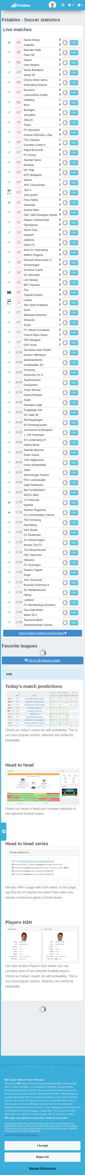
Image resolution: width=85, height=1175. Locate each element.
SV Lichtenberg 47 (35, 440)
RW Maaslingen (33, 420)
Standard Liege (33, 405)
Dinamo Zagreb (33, 570)
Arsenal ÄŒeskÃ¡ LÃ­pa (38, 135)
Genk (27, 310)
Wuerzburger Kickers (36, 475)
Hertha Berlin (31, 445)
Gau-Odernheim (33, 610)
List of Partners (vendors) (21, 1135)
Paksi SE (29, 55)
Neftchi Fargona (33, 255)
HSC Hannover (33, 555)
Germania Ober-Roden (37, 350)
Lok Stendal (31, 280)
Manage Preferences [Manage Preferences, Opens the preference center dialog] (42, 1168)
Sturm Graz (30, 230)
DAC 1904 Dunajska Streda (40, 215)
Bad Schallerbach (34, 490)
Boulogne (29, 110)
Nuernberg (30, 525)
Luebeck (29, 600)
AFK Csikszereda (34, 185)
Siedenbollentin (33, 360)
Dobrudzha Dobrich (35, 85)
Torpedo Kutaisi (33, 295)
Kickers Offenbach (35, 355)
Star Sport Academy (36, 305)
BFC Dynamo (32, 285)
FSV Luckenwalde (35, 480)
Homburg (29, 370)
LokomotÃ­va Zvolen (36, 95)
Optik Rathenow (33, 485)
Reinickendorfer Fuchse (38, 625)
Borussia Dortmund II (36, 585)
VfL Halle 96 (31, 415)
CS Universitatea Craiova (39, 515)
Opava (28, 60)
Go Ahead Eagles (34, 540)
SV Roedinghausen (35, 425)
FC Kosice (30, 155)
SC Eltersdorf (32, 275)
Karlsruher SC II (33, 375)
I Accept (42, 1145)
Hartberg (29, 100)
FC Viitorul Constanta (36, 330)
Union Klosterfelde (35, 465)
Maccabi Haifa (32, 50)
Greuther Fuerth (33, 270)
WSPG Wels (31, 495)
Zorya (27, 325)
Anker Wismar (32, 390)
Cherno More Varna (35, 80)
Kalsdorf (29, 235)
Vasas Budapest (33, 70)
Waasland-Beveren (35, 315)
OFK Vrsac (30, 345)
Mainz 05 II (30, 615)
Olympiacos (31, 225)
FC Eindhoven (32, 535)
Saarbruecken (32, 380)
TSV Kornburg (32, 520)
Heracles (29, 560)
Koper (27, 575)
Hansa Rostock (33, 395)
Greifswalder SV (33, 365)
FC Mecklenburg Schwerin (40, 605)
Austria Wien (31, 210)
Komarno (29, 90)
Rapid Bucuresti (33, 150)
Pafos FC (29, 245)
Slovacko (29, 320)
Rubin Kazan (31, 455)
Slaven (28, 180)
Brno (26, 105)
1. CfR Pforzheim (34, 435)
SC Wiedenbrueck (35, 590)
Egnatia (28, 505)
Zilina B (28, 120)
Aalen (27, 470)
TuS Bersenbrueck (35, 550)
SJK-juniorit (30, 195)
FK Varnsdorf (31, 130)
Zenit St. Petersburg (36, 250)
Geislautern (30, 385)
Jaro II (27, 190)
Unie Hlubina (31, 65)
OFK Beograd (32, 340)
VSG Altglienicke (34, 460)
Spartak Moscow (34, 450)
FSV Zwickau (32, 140)
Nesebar (29, 165)
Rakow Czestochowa (36, 220)
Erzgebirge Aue (33, 410)
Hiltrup (28, 595)
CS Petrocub (31, 500)
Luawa (28, 300)
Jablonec (29, 240)
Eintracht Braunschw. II (37, 260)
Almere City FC (33, 545)
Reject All (42, 1157)
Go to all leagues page (42, 660)
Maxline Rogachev (35, 510)
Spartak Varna (32, 160)
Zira (26, 290)
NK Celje (29, 170)
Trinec (27, 125)
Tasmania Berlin (33, 620)
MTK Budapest (32, 175)
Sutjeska (29, 45)
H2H (74, 42)
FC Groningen (32, 565)
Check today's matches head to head (42, 633)
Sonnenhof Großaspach (38, 430)
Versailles (29, 115)
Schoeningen (31, 265)
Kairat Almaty (32, 40)
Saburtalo (29, 205)
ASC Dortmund (33, 580)
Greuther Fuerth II (34, 145)
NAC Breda (30, 530)
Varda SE (29, 75)
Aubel (27, 400)
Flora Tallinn (31, 200)
